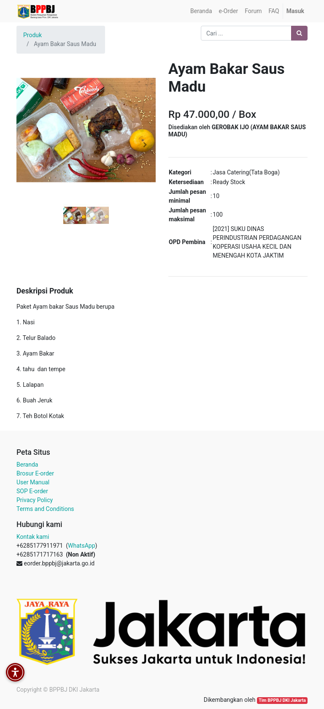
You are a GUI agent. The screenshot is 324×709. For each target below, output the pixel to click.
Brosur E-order (35, 473)
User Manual (32, 482)
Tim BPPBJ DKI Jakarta (282, 700)
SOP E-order (32, 491)
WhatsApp (81, 545)
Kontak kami (32, 536)
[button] (27, 144)
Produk (32, 35)
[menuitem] (201, 11)
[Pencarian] (299, 33)
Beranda (27, 464)
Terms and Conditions (45, 508)
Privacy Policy (34, 500)
